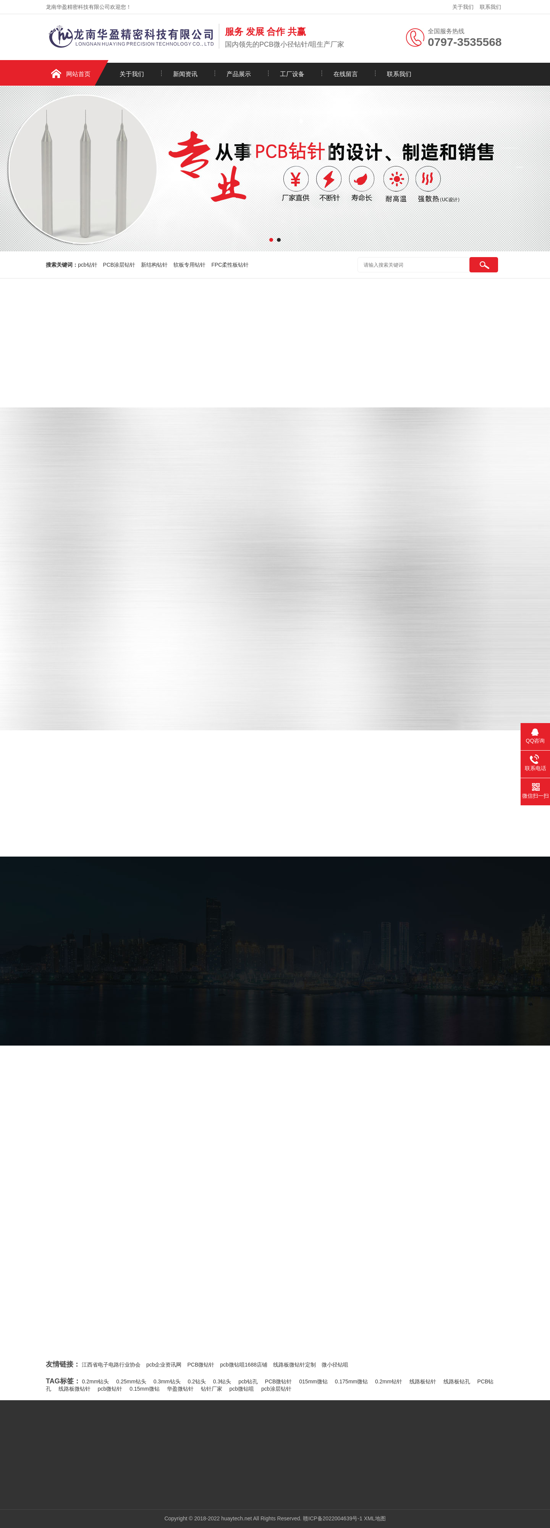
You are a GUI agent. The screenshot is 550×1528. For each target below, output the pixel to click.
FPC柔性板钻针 (230, 265)
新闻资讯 (185, 74)
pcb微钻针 (110, 1389)
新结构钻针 (154, 265)
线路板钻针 (422, 1381)
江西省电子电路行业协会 (111, 1365)
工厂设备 (292, 74)
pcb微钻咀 (242, 1389)
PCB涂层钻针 (119, 265)
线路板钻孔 (456, 1381)
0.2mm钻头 (95, 1381)
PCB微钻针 (200, 1365)
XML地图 (375, 1518)
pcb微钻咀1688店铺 (243, 1365)
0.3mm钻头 (167, 1381)
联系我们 (490, 7)
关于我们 (463, 7)
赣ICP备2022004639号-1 (332, 1518)
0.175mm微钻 (351, 1381)
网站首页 (78, 74)
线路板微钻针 (74, 1389)
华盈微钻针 (180, 1389)
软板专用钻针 (189, 265)
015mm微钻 (313, 1381)
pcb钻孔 (248, 1381)
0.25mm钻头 (131, 1381)
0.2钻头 (196, 1381)
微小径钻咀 (335, 1365)
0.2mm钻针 (388, 1381)
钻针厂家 (211, 1389)
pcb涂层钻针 (276, 1389)
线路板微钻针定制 (294, 1365)
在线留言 (345, 74)
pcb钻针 (87, 265)
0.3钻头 (222, 1381)
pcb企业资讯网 (164, 1365)
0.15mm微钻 (144, 1389)
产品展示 (238, 74)
